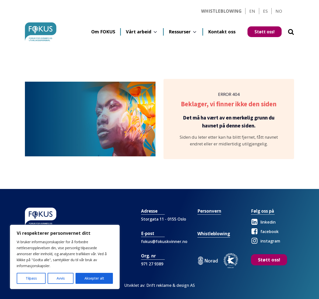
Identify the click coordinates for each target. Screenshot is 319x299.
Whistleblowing (221, 11)
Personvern (209, 211)
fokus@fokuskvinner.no (164, 241)
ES (265, 11)
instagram (270, 241)
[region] (65, 257)
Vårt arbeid (138, 32)
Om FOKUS (103, 32)
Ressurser (180, 32)
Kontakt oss (222, 32)
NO (278, 11)
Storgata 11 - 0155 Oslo (163, 219)
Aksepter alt (94, 278)
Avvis (61, 278)
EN (252, 11)
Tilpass (31, 278)
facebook (269, 231)
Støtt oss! (264, 32)
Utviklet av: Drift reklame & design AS (159, 285)
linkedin (268, 222)
